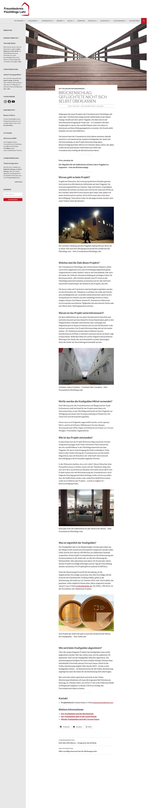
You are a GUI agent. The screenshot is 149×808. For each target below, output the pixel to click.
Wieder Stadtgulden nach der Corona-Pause (80, 719)
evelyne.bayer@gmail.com (102, 702)
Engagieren (32, 21)
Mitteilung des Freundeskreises (72, 88)
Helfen (70, 21)
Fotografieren (119, 21)
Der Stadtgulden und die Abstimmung (77, 713)
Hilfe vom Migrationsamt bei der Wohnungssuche (86, 749)
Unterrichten (47, 21)
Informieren (19, 21)
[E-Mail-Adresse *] (12, 194)
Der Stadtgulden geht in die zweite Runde (79, 716)
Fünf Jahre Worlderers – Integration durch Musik (86, 741)
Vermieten (81, 21)
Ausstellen (104, 21)
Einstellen (92, 21)
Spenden (60, 21)
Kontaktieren (134, 21)
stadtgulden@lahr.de (83, 586)
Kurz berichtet (8, 125)
